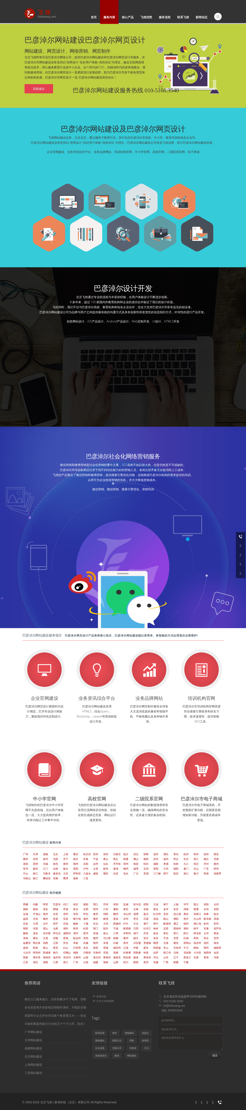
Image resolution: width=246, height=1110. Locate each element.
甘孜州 (177, 948)
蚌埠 (216, 868)
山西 (115, 962)
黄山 (45, 948)
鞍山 (165, 919)
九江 (186, 864)
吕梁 (145, 919)
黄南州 (107, 957)
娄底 (115, 919)
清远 (155, 919)
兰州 (165, 868)
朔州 (95, 943)
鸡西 (45, 943)
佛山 (135, 859)
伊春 (135, 948)
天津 (35, 854)
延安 (175, 873)
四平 (55, 923)
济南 (216, 859)
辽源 (125, 948)
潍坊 (165, 854)
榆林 (75, 923)
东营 (175, 938)
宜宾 (165, 914)
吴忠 (85, 948)
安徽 (155, 962)
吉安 (55, 914)
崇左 (206, 938)
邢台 (175, 859)
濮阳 (175, 919)
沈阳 (55, 859)
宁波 (95, 859)
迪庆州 (57, 957)
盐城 (125, 904)
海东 (216, 943)
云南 (85, 962)
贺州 (216, 938)
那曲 (25, 957)
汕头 (105, 864)
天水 (135, 923)
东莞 (35, 859)
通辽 (175, 923)
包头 (125, 873)
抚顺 (115, 938)
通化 (35, 938)
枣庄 (135, 919)
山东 (165, 957)
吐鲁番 (127, 952)
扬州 (35, 868)
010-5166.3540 (173, 1001)
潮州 (186, 928)
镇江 (35, 873)
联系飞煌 (183, 17)
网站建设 (131, 1055)
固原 (95, 948)
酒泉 (75, 878)
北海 (165, 943)
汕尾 (55, 928)
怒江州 (167, 952)
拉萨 (155, 952)
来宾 (155, 938)
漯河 (75, 933)
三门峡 (157, 873)
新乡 (75, 909)
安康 (206, 928)
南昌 (135, 864)
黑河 (125, 943)
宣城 (95, 933)
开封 (206, 864)
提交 (214, 1055)
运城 (25, 914)
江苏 (25, 962)
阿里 (45, 904)
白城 (186, 938)
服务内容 (109, 17)
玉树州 (77, 957)
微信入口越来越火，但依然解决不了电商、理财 (55, 999)
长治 (95, 923)
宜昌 (65, 919)
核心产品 (128, 17)
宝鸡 (145, 868)
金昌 (216, 952)
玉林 (135, 909)
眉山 (45, 928)
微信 (117, 1055)
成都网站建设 (33, 1048)
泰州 (95, 914)
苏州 (95, 854)
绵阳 (105, 914)
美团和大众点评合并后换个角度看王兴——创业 (55, 1015)
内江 (65, 904)
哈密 (145, 952)
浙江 (65, 962)
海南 (105, 962)
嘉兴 (145, 914)
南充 (55, 864)
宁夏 (186, 962)
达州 (95, 864)
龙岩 (35, 933)
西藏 (25, 904)
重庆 (75, 854)
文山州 (197, 919)
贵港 (55, 919)
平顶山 (36, 914)
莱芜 (55, 948)
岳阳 (85, 864)
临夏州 (27, 943)
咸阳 (155, 864)
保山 (105, 933)
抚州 (105, 868)
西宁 (165, 873)
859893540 (175, 1010)
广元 (135, 873)
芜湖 (145, 873)
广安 (206, 868)
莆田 (105, 873)
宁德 (115, 928)
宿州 (125, 864)
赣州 (25, 859)
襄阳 (115, 909)
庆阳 (85, 938)
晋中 (155, 923)
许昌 (35, 919)
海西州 (207, 952)
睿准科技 (99, 996)
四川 (125, 962)
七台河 (27, 952)
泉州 (45, 859)
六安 (105, 909)
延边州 (77, 938)
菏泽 (105, 904)
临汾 (216, 914)
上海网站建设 (33, 1065)
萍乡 (65, 943)
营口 (175, 933)
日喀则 (87, 952)
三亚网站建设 (33, 1073)
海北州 (97, 957)
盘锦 (25, 948)
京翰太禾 (116, 1048)
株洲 (105, 919)
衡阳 (145, 859)
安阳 (216, 909)
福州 (165, 859)
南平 (196, 928)
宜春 (145, 909)
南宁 (165, 904)
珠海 (206, 873)
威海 (95, 873)
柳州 (125, 868)
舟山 (165, 948)
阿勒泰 (137, 952)
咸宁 (135, 933)
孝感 (165, 864)
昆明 (35, 864)
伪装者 (132, 1048)
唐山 (105, 859)
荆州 (95, 909)
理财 (131, 1040)
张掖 (55, 878)
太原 (95, 868)
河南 (216, 957)
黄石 (165, 933)
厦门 (186, 868)
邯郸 (145, 854)
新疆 (175, 962)
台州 (216, 904)
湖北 (35, 962)
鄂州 (206, 948)
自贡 (115, 873)
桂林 (175, 864)
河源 (35, 928)
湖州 (65, 928)
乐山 (196, 868)
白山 (65, 948)
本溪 (105, 943)
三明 (115, 933)
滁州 (85, 919)
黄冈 (65, 864)
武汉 (135, 854)
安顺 (55, 938)
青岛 (175, 854)
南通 (125, 859)
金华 (165, 909)
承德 (216, 919)
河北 (155, 957)
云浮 (206, 933)
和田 (196, 938)
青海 (206, 957)
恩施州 (117, 923)
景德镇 (147, 943)
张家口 (197, 914)
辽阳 (55, 943)
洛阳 (25, 864)
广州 (25, 854)
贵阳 (75, 868)
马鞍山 (27, 878)
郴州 (115, 914)
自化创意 (99, 1048)
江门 (45, 868)
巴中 (125, 923)
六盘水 (87, 873)
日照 (135, 928)
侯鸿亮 (145, 1040)
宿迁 (196, 864)
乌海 (175, 952)
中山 (25, 873)
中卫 (186, 948)
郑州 (196, 854)
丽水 (135, 938)
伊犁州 (127, 933)
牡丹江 (147, 928)
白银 (115, 943)
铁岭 (155, 928)
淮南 (25, 938)
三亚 (85, 878)
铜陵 (75, 952)
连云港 (177, 914)
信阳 (206, 904)
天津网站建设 (33, 1040)
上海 (65, 854)
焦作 (186, 919)
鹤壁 (155, 943)
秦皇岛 (57, 873)
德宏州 (117, 948)
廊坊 (186, 914)
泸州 (85, 868)
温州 (155, 854)
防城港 (47, 952)
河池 (65, 923)
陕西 (135, 962)
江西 (55, 962)
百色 (25, 923)
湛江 (196, 859)
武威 (85, 943)
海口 (186, 873)
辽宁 (175, 957)
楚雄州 (177, 928)
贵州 (145, 962)
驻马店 (137, 904)
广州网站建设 (33, 1032)
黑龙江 (187, 957)
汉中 (45, 923)
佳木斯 (47, 933)
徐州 (206, 854)
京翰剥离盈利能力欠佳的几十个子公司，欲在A (55, 1024)
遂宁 (145, 923)
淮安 (75, 914)
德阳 (175, 868)
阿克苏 (197, 933)
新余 (145, 948)
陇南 (25, 933)
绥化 (155, 909)
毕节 (186, 904)
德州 (75, 864)
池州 (206, 943)
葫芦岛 (217, 928)
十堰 (85, 923)
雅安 (175, 943)
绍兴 (145, 864)
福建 (95, 962)
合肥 (85, 909)
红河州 (157, 914)
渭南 (186, 909)
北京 (55, 854)
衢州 (125, 938)
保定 (75, 904)
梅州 (45, 919)
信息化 (145, 1032)
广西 (165, 962)
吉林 (55, 868)
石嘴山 (67, 952)
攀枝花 (47, 878)
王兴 (146, 1048)
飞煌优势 (146, 17)
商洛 (216, 933)
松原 (85, 928)
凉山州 (127, 914)
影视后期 (99, 1032)
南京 (75, 859)
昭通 (196, 909)
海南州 (47, 957)
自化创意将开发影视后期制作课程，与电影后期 (55, 1007)
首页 (94, 17)
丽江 (35, 878)
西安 (216, 854)
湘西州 (67, 933)
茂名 (45, 909)
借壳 (114, 1032)
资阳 (155, 868)
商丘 (115, 859)
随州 (95, 938)
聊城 (55, 909)
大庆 (65, 873)
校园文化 (116, 1040)
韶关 (105, 928)
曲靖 (35, 909)
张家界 (217, 873)
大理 (35, 923)
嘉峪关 (117, 957)
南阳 (85, 904)
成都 (45, 854)
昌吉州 (197, 943)
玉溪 (45, 938)
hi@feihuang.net (174, 1005)
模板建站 (99, 1040)
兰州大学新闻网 (103, 1001)
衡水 (65, 868)
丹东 (145, 933)
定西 (165, 928)
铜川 (55, 952)
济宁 (65, 859)
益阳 (25, 919)
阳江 (186, 933)
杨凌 (135, 957)
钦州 (206, 923)
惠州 (216, 864)
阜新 (75, 943)
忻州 (216, 923)
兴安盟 (137, 943)
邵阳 (145, 904)
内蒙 (35, 904)
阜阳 (115, 904)
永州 (206, 909)
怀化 (85, 914)
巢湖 (115, 868)
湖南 (45, 962)
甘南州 (97, 952)
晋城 (65, 938)
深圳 (105, 854)
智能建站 (129, 1032)
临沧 (155, 933)
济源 (105, 952)
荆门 (95, 928)
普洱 (85, 933)
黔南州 (167, 923)
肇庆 (95, 919)
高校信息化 (101, 1055)
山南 (85, 957)
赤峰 (206, 914)
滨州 (125, 919)
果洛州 (147, 957)
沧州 (155, 859)
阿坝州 (36, 952)
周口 (95, 904)
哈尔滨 (87, 854)
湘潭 (135, 868)
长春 (85, 859)
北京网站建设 (33, 1056)
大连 (155, 904)
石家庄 (117, 854)
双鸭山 (187, 943)
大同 (105, 923)
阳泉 (35, 948)
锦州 (186, 923)
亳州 (45, 914)
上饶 (175, 904)
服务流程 (165, 17)
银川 (196, 873)
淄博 (135, 914)
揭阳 (25, 909)
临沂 (125, 854)
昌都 (115, 952)
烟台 (206, 859)
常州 (25, 868)
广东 (75, 962)
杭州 (186, 854)
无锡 (45, 864)
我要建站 (39, 88)
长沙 (186, 859)
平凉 (165, 938)
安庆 (175, 909)
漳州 (65, 914)
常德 (65, 909)
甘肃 (196, 957)
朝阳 (25, 928)
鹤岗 (196, 948)
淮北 (145, 938)
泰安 (125, 909)
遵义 (196, 904)
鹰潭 (65, 878)
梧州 (75, 928)
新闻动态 (201, 17)
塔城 (105, 948)
